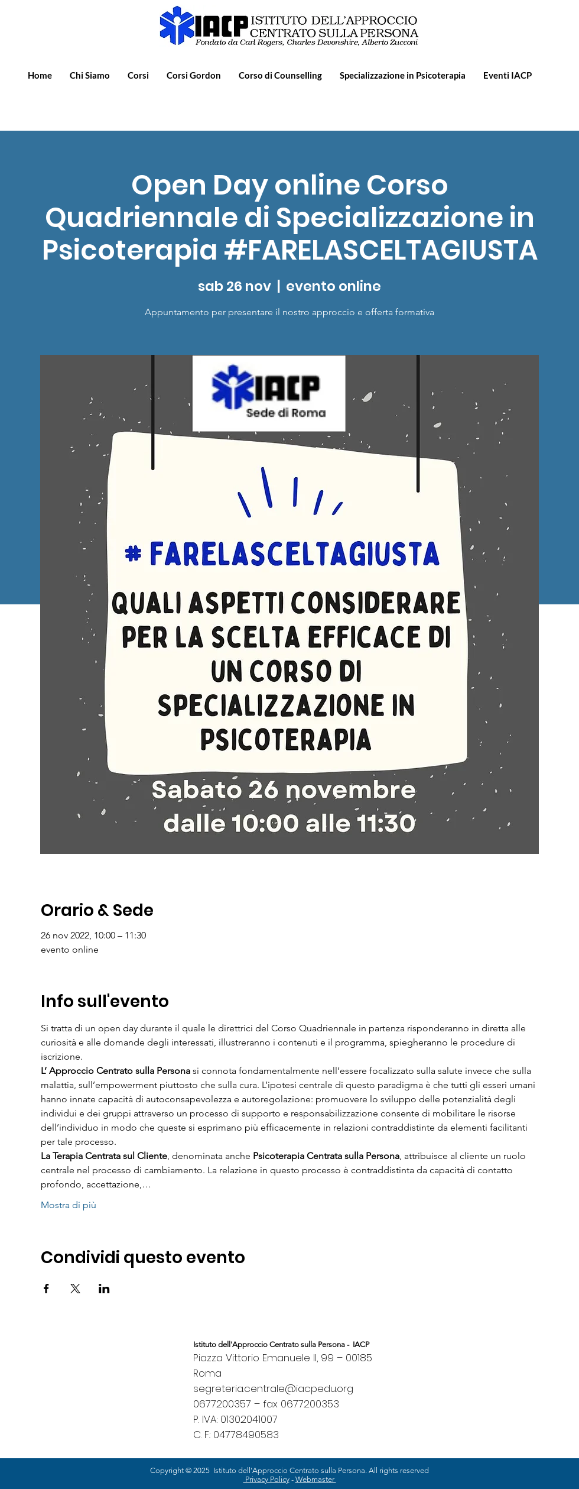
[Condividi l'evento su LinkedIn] (104, 1288)
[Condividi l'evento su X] (75, 1288)
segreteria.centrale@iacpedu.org (273, 1388)
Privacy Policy (266, 1479)
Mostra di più (68, 1204)
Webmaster (315, 1479)
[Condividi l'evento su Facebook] (46, 1288)
